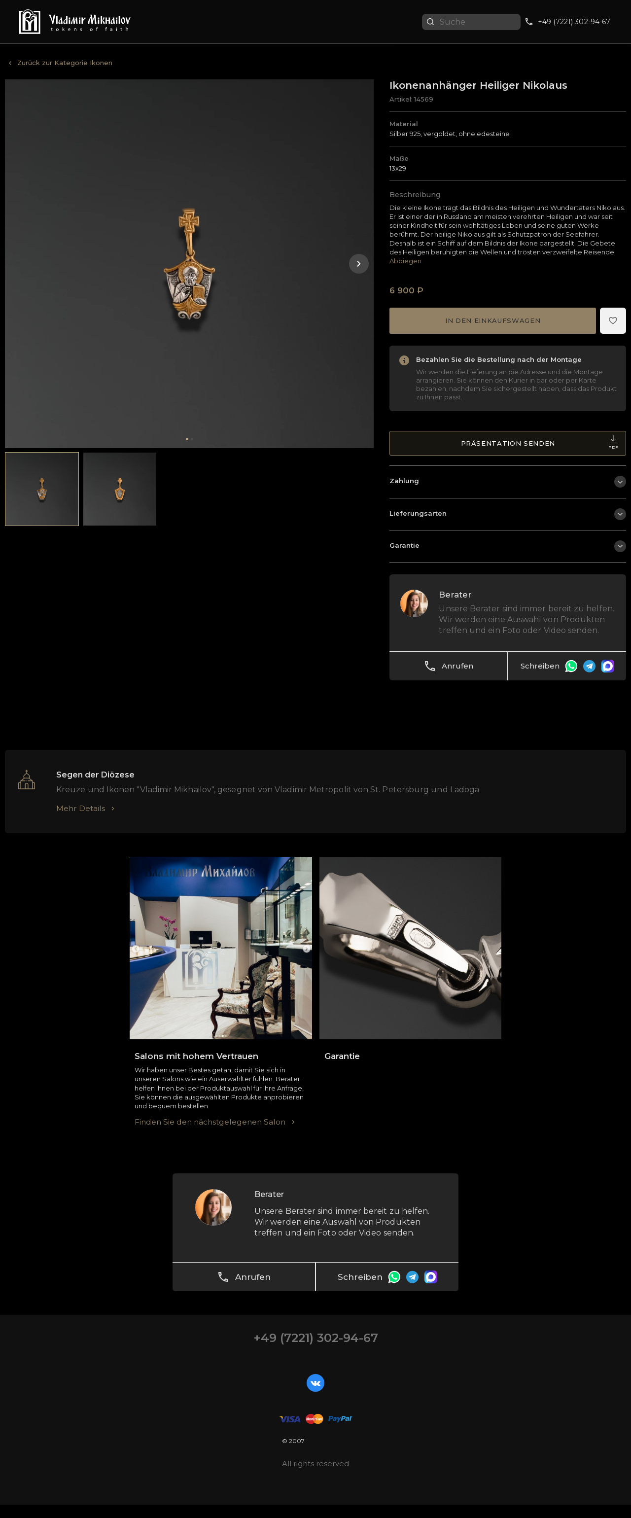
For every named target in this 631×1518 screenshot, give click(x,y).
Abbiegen (405, 262)
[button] (359, 264)
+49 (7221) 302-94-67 (315, 1351)
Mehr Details (81, 821)
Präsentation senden (539, 445)
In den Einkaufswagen (492, 321)
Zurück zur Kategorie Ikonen (64, 63)
